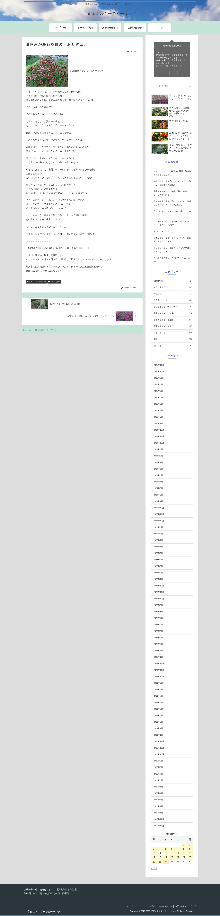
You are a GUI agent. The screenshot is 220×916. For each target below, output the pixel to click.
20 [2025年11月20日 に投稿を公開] (172, 857)
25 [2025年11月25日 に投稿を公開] (160, 861)
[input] (172, 86)
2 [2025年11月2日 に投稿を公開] (189, 845)
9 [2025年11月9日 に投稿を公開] (189, 849)
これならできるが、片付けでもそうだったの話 (172, 260)
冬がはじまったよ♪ (162, 231)
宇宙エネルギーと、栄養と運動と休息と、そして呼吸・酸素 (172, 193)
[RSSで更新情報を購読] (176, 73)
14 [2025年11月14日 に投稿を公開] (178, 853)
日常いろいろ (54, 282)
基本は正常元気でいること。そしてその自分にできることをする (172, 239)
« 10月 (154, 868)
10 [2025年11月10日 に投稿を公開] (154, 853)
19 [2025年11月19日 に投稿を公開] (166, 857)
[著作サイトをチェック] (168, 73)
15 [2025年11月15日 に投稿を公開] (184, 853)
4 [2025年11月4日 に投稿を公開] (160, 849)
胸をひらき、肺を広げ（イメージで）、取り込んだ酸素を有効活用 (172, 183)
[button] (190, 86)
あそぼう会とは (165, 906)
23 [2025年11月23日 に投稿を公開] (190, 857)
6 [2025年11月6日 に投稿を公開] (171, 849)
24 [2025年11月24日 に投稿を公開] (154, 861)
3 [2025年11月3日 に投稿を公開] (153, 849)
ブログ (193, 906)
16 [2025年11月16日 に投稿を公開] (190, 853)
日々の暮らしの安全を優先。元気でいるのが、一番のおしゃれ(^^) (172, 223)
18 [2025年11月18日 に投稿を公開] (160, 857)
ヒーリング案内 (148, 906)
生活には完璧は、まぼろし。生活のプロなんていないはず (172, 250)
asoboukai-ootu (172, 45)
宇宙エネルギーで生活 (36, 282)
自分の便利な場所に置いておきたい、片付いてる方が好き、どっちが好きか (172, 203)
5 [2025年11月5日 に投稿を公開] (165, 849)
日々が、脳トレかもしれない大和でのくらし (172, 213)
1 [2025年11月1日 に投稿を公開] (183, 845)
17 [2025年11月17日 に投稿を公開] (154, 857)
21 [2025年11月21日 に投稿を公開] (178, 857)
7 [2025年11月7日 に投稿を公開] (178, 849)
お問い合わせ (181, 906)
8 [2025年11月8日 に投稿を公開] (183, 849)
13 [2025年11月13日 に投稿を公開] (172, 853)
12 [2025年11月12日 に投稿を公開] (166, 853)
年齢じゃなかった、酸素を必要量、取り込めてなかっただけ (172, 173)
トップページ (133, 906)
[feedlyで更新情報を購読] (172, 73)
